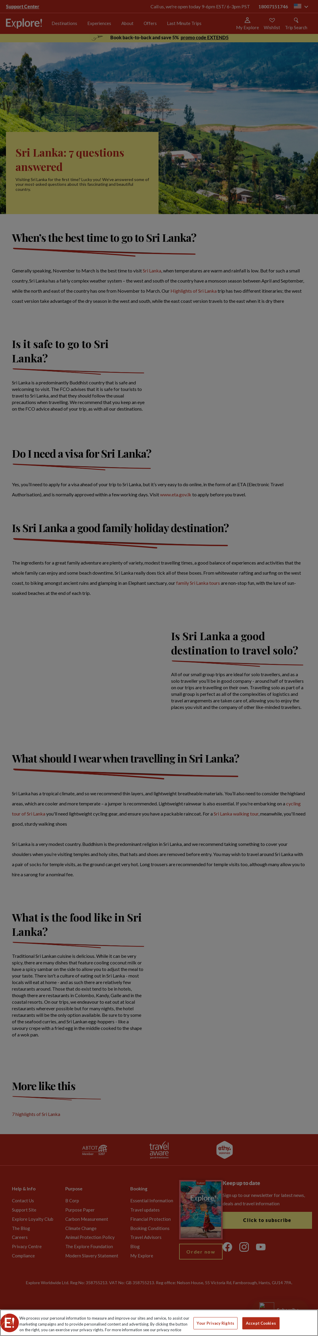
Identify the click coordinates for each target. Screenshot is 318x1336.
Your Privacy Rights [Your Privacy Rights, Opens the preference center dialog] (215, 1323)
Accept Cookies (261, 1323)
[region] (159, 1323)
